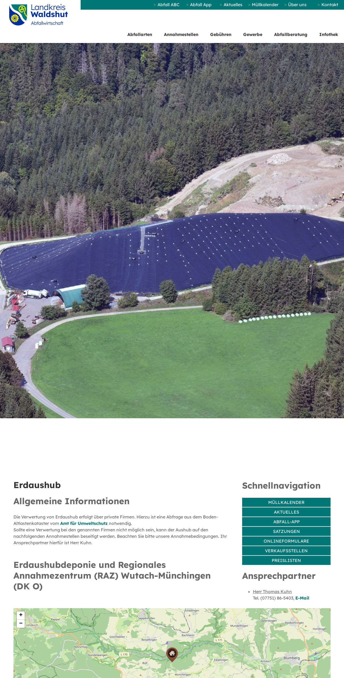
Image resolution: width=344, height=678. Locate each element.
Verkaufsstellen (286, 550)
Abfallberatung (290, 34)
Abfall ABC (168, 4)
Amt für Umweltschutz (84, 523)
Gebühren (220, 34)
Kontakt (329, 4)
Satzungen (286, 531)
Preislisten (286, 560)
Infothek (328, 34)
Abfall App (201, 4)
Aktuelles (233, 4)
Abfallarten (139, 34)
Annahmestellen (181, 34)
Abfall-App (286, 521)
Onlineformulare (286, 541)
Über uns (297, 4)
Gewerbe (252, 34)
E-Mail (302, 598)
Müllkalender (265, 4)
